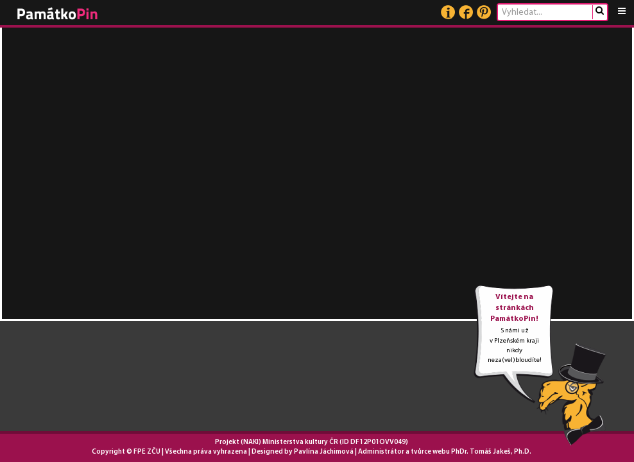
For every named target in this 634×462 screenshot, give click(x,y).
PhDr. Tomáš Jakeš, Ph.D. (491, 452)
